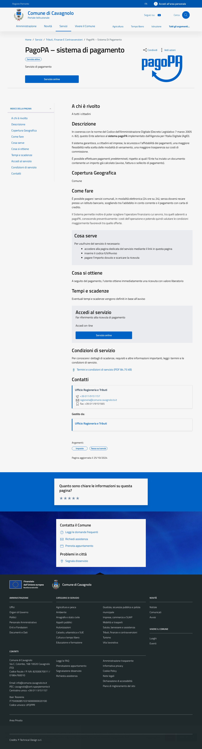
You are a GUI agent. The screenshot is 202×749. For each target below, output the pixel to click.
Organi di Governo (18, 612)
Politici (12, 617)
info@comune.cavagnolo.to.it (31, 683)
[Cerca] (186, 15)
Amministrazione (26, 26)
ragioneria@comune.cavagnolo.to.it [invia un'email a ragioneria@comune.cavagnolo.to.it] (96, 400)
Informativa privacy (113, 666)
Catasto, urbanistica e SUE (70, 632)
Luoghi (153, 638)
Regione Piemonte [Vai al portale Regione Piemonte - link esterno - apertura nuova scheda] (20, 3)
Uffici (12, 607)
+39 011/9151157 (87, 396)
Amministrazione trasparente (118, 661)
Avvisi (153, 617)
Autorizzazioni (63, 627)
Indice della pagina (31, 108)
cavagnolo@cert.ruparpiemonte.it (32, 686)
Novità (48, 26)
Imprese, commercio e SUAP (117, 617)
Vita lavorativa (110, 642)
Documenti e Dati (18, 632)
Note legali (108, 676)
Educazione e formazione (69, 642)
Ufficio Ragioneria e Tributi (91, 423)
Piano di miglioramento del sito (119, 686)
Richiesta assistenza (66, 676)
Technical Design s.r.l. (31, 740)
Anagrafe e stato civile (68, 617)
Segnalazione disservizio (68, 671)
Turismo (107, 637)
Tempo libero (137, 26)
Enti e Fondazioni (18, 627)
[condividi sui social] (150, 49)
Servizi (63, 26)
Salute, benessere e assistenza (119, 627)
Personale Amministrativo (23, 622)
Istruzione (156, 26)
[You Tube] (158, 15)
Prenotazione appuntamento (71, 666)
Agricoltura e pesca (66, 607)
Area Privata (15, 720)
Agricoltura (118, 26)
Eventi (153, 643)
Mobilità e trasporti (113, 622)
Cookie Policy (110, 671)
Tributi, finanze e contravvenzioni (120, 632)
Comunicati (155, 612)
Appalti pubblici (64, 622)
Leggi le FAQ (62, 661)
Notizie (153, 607)
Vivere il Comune (85, 26)
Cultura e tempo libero (67, 637)
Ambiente (61, 612)
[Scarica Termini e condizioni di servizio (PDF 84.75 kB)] (102, 369)
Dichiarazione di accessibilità (117, 681)
